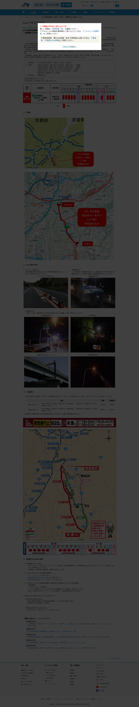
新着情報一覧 (57, 29)
